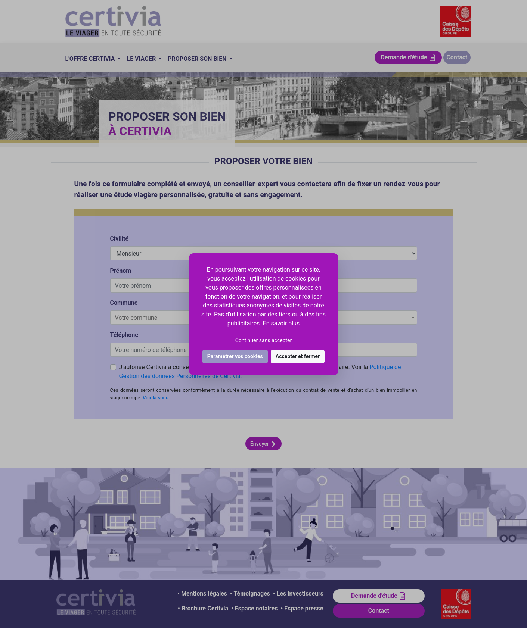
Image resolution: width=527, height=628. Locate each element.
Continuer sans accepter (263, 340)
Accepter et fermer (298, 356)
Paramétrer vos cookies (235, 356)
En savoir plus (281, 323)
